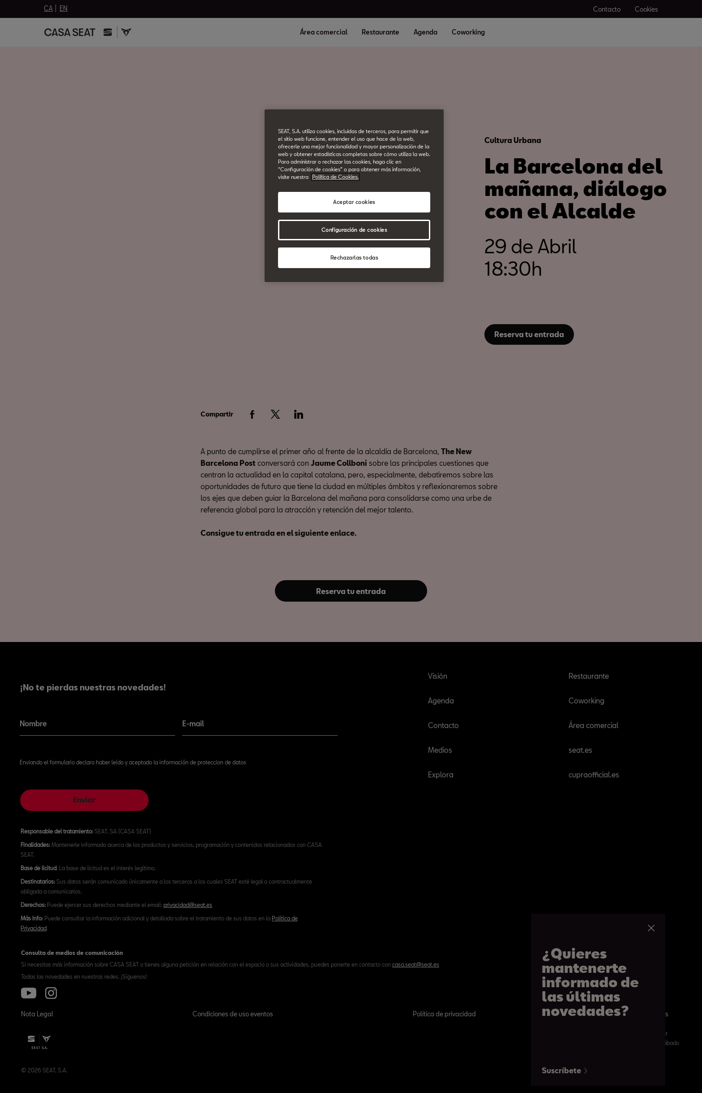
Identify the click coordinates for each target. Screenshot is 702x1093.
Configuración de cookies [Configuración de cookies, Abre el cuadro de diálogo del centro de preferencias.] (354, 230)
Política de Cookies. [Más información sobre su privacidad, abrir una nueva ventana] (335, 177)
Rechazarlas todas (354, 257)
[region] (354, 195)
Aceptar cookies (354, 202)
